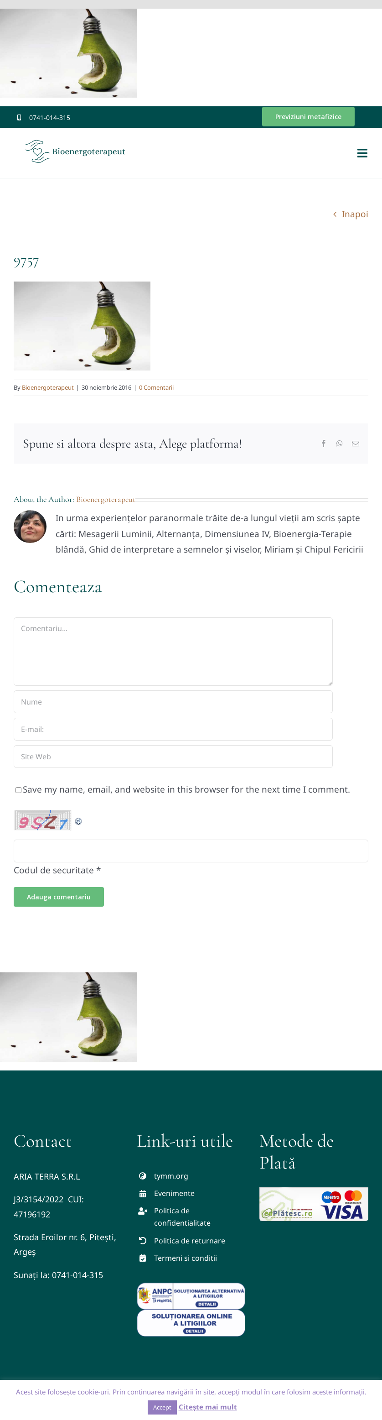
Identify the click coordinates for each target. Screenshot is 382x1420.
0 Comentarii (156, 387)
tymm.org (171, 1176)
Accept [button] (162, 1407)
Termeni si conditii (185, 1258)
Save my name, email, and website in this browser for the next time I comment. (186, 789)
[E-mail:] (173, 729)
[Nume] (173, 701)
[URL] (173, 756)
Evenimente (174, 1193)
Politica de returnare (189, 1241)
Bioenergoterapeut (48, 387)
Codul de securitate (54, 870)
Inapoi (355, 214)
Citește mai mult (208, 1406)
